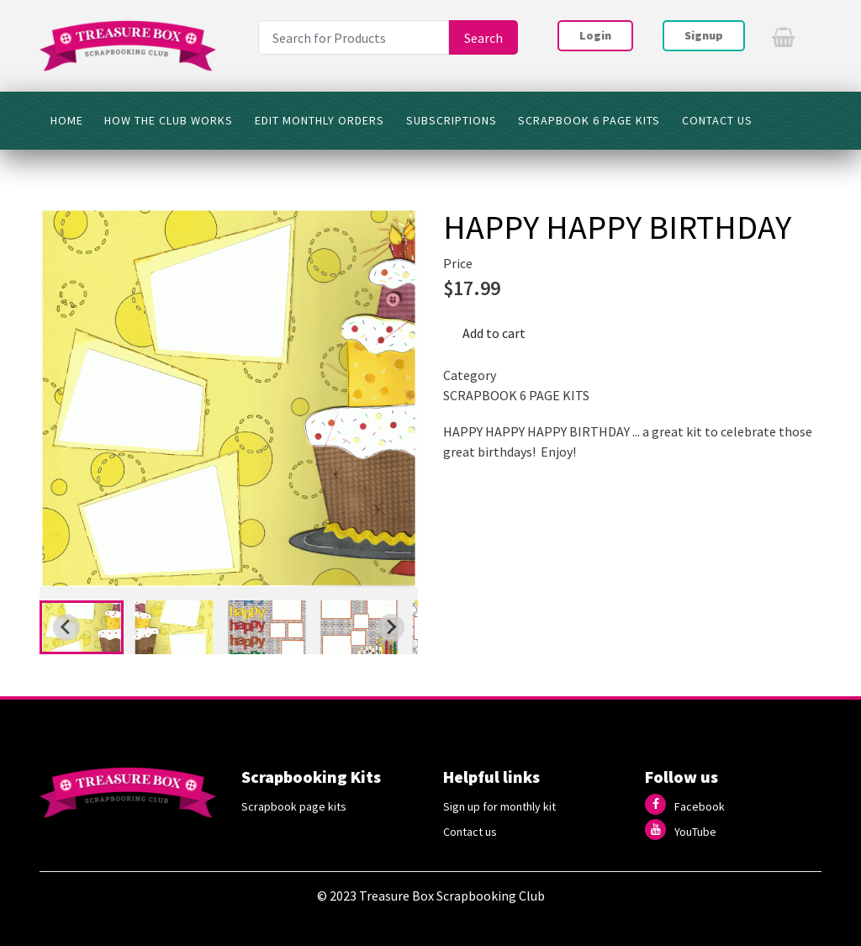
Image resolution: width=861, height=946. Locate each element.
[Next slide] (391, 627)
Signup (703, 35)
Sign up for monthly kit (499, 806)
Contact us (470, 831)
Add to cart (494, 333)
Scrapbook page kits (293, 806)
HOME (66, 120)
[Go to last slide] (66, 627)
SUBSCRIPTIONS (451, 120)
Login (595, 35)
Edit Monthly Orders (319, 120)
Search (483, 37)
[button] (82, 627)
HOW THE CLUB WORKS (168, 120)
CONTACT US (717, 120)
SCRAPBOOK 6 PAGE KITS (589, 120)
